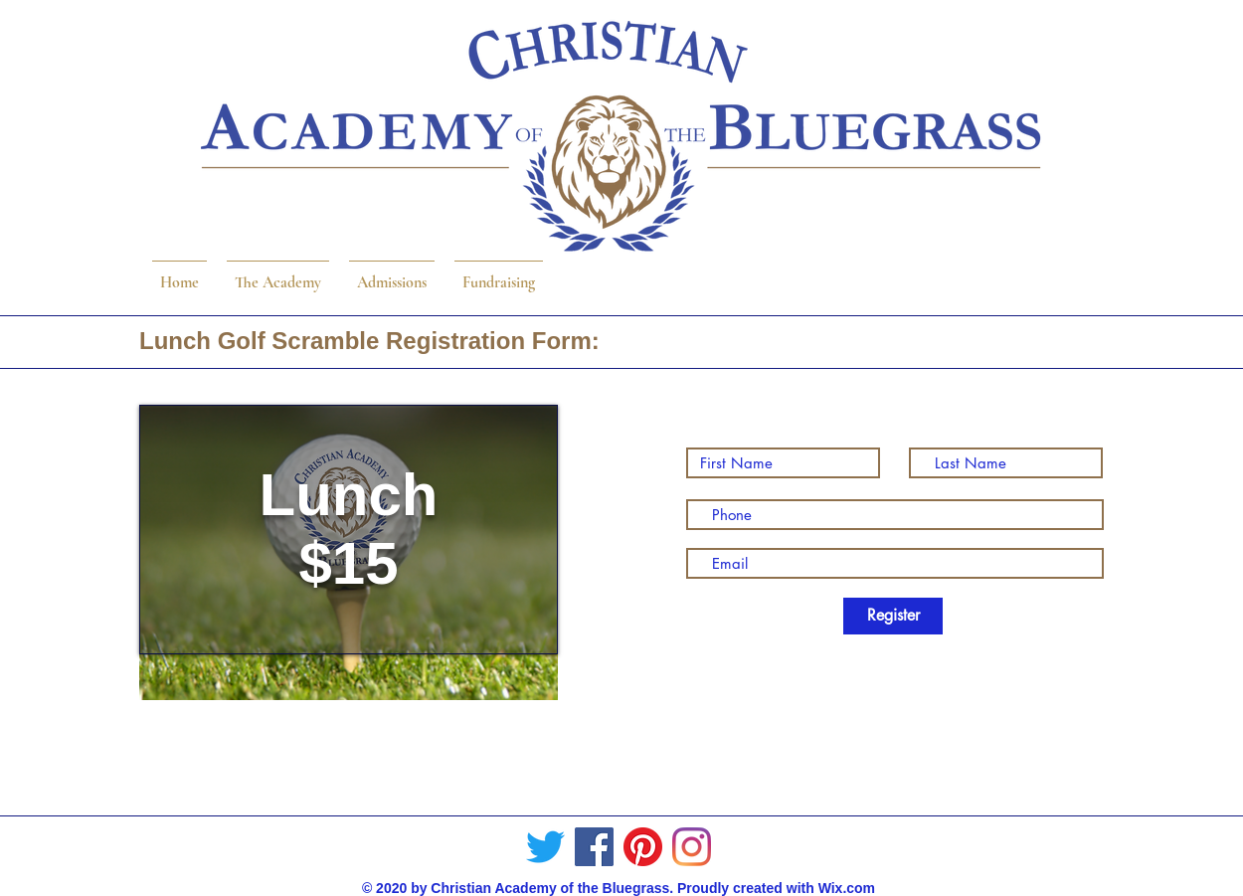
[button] (278, 273)
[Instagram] (691, 846)
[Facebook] (594, 846)
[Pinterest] (642, 846)
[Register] (893, 616)
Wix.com (846, 888)
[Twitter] (545, 846)
